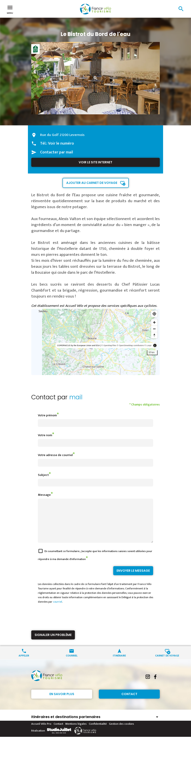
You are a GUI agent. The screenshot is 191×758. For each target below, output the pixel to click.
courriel (57, 609)
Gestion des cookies (121, 731)
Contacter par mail (56, 152)
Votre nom (45, 435)
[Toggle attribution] (155, 345)
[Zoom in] (154, 322)
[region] (95, 342)
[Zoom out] (154, 329)
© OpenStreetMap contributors (130, 345)
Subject (43, 474)
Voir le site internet (95, 162)
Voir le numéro (61, 143)
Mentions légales (76, 731)
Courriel (72, 663)
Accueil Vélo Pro (41, 731)
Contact (129, 702)
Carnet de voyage (167, 663)
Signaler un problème (53, 643)
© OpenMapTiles (108, 345)
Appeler (24, 663)
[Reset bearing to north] (154, 335)
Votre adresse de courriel (55, 455)
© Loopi (147, 345)
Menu (10, 9)
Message (44, 494)
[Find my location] (154, 314)
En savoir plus (61, 702)
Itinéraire (119, 663)
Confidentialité (98, 731)
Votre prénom (47, 415)
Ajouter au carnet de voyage (91, 183)
